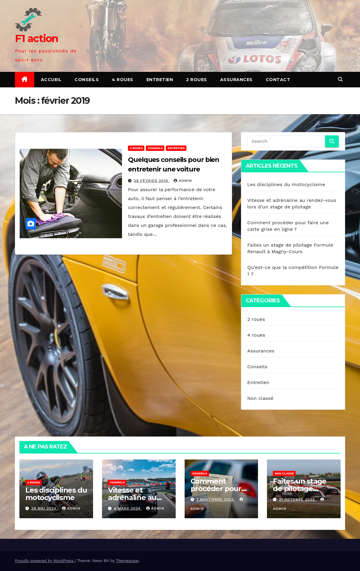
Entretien (159, 79)
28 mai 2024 (44, 508)
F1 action (36, 38)
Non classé (260, 398)
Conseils (87, 79)
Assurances (236, 79)
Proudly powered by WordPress (45, 560)
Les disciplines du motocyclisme (286, 184)
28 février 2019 (151, 181)
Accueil (51, 79)
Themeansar (127, 560)
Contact (278, 79)
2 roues (196, 79)
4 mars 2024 (128, 508)
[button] (340, 79)
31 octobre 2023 (297, 499)
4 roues (122, 79)
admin (183, 181)
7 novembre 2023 (215, 499)
